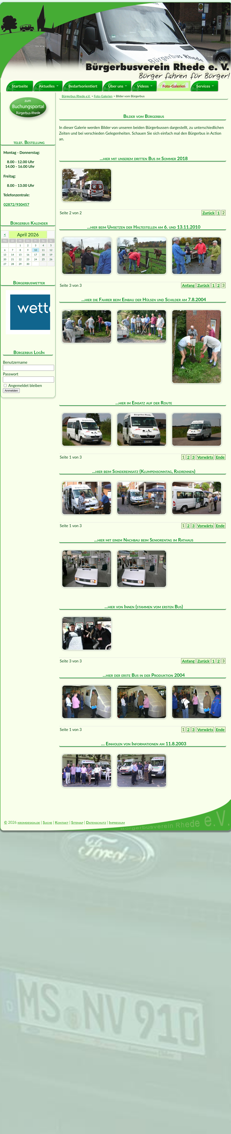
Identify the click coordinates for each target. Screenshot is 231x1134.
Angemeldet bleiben (25, 385)
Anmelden (11, 390)
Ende (220, 457)
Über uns (115, 86)
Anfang (188, 285)
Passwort (10, 374)
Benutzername (15, 362)
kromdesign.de (29, 822)
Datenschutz (96, 822)
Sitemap (77, 822)
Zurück (208, 212)
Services (203, 86)
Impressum (117, 822)
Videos (143, 86)
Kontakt (62, 822)
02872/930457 (16, 204)
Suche (47, 822)
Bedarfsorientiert (83, 86)
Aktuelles (47, 86)
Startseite (20, 86)
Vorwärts (205, 457)
